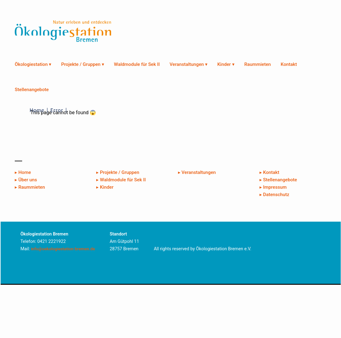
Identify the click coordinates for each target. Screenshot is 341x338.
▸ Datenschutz (274, 194)
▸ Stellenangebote (278, 180)
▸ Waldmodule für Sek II (121, 180)
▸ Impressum (273, 187)
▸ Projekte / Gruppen (117, 172)
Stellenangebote (32, 89)
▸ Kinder (104, 187)
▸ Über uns (26, 180)
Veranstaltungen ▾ (189, 64)
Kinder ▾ (226, 64)
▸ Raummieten (30, 187)
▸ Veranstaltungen (197, 172)
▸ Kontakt (269, 172)
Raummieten (257, 64)
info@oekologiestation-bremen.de (63, 248)
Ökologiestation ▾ (33, 64)
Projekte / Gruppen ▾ (82, 64)
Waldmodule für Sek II (137, 64)
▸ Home (23, 172)
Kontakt (289, 64)
